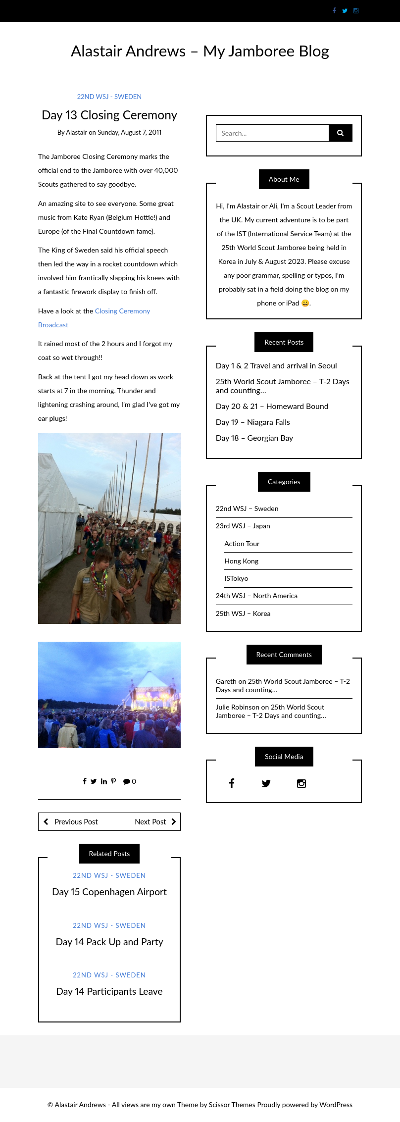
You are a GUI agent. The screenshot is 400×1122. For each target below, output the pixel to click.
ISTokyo (236, 578)
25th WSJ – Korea (243, 613)
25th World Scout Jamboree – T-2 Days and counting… (283, 386)
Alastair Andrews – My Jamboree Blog (200, 50)
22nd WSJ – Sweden (247, 508)
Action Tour (241, 543)
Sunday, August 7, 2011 (129, 132)
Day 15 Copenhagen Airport (109, 891)
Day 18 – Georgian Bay (255, 437)
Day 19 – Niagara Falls (253, 421)
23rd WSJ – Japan (243, 525)
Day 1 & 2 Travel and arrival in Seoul (276, 365)
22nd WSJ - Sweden (109, 97)
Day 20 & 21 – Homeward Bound (272, 406)
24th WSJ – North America (257, 595)
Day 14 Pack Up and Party (109, 941)
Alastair (76, 132)
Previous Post (75, 821)
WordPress (335, 1104)
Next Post (150, 821)
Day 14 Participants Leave (109, 991)
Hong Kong (241, 561)
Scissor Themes (232, 1104)
